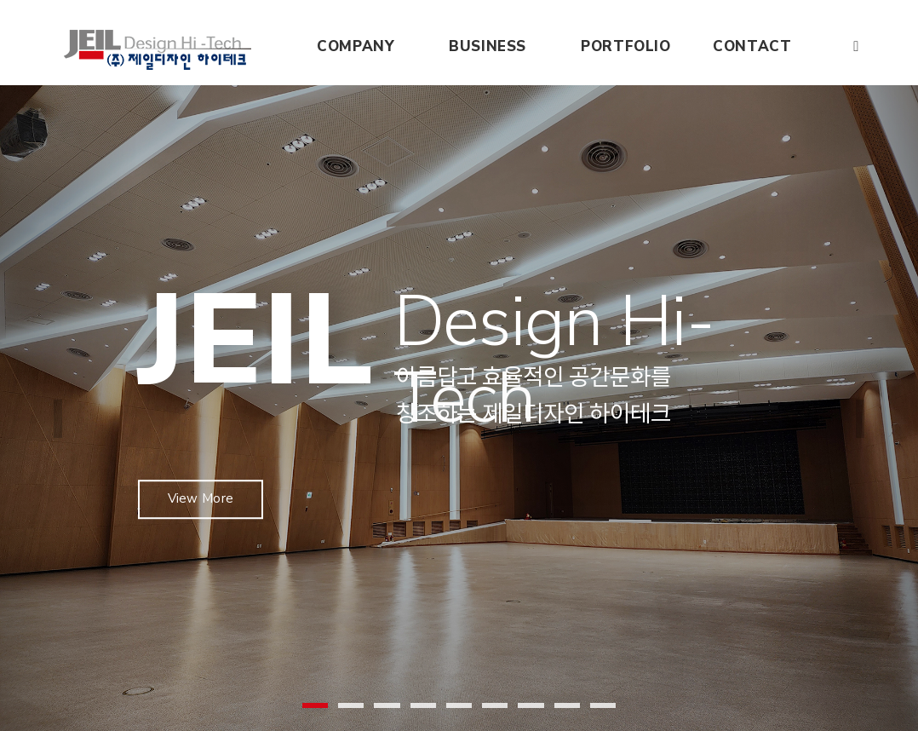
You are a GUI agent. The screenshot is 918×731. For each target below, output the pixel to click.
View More (203, 478)
